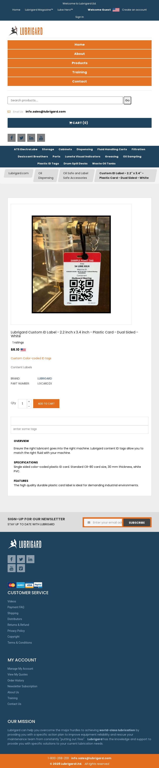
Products (79, 63)
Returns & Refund (18, 624)
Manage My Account (20, 668)
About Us (13, 692)
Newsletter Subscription (22, 686)
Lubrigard (45, 378)
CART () (78, 123)
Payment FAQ (16, 607)
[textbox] (23, 430)
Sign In (79, 17)
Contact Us (14, 704)
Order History (16, 680)
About (79, 53)
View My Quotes (18, 674)
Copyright (14, 636)
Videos (12, 601)
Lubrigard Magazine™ (39, 10)
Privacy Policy (16, 630)
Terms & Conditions (20, 642)
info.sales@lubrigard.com (91, 758)
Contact (79, 81)
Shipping (13, 613)
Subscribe (137, 523)
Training (79, 72)
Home (16, 10)
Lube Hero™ (65, 10)
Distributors (15, 619)
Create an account (134, 10)
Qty (13, 403)
